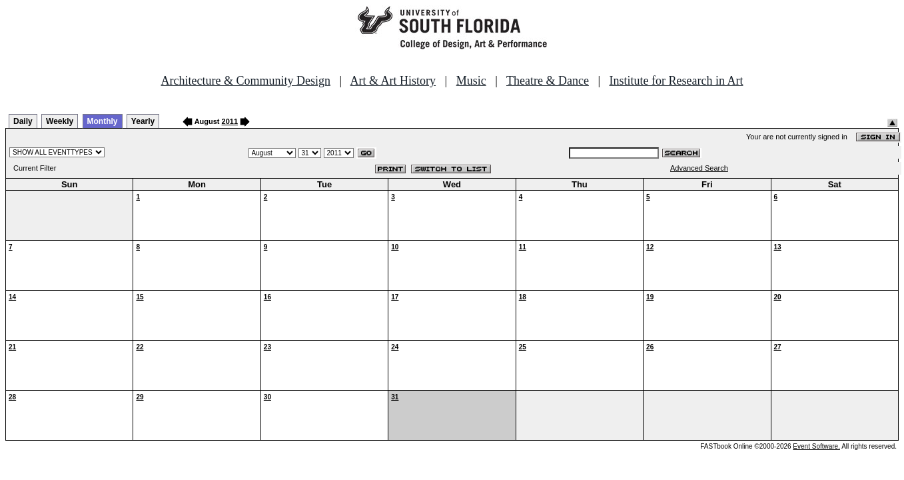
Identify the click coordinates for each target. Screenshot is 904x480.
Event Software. (816, 446)
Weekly (59, 121)
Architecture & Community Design (245, 80)
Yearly (143, 121)
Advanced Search (699, 168)
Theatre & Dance (547, 80)
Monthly (102, 121)
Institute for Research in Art (676, 80)
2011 (230, 121)
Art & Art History (393, 80)
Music (471, 80)
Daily (23, 121)
